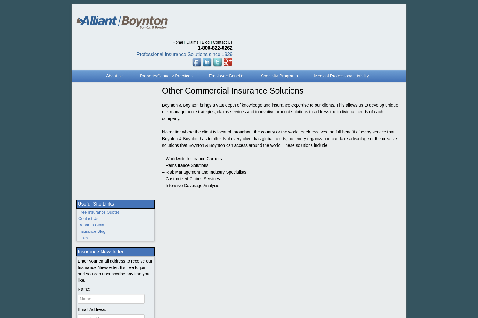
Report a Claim (91, 79)
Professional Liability (100, 231)
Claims (362, 11)
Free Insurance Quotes (99, 67)
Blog (375, 11)
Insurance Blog (91, 86)
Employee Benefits (226, 45)
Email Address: (92, 163)
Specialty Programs (279, 45)
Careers (373, 219)
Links (83, 92)
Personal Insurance (99, 225)
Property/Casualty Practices (166, 45)
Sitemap (322, 219)
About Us (115, 45)
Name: (84, 143)
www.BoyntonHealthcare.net (347, 226)
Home (347, 11)
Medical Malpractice (100, 251)
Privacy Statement (348, 219)
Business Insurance (99, 219)
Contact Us (392, 11)
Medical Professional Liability (341, 45)
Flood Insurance (96, 244)
